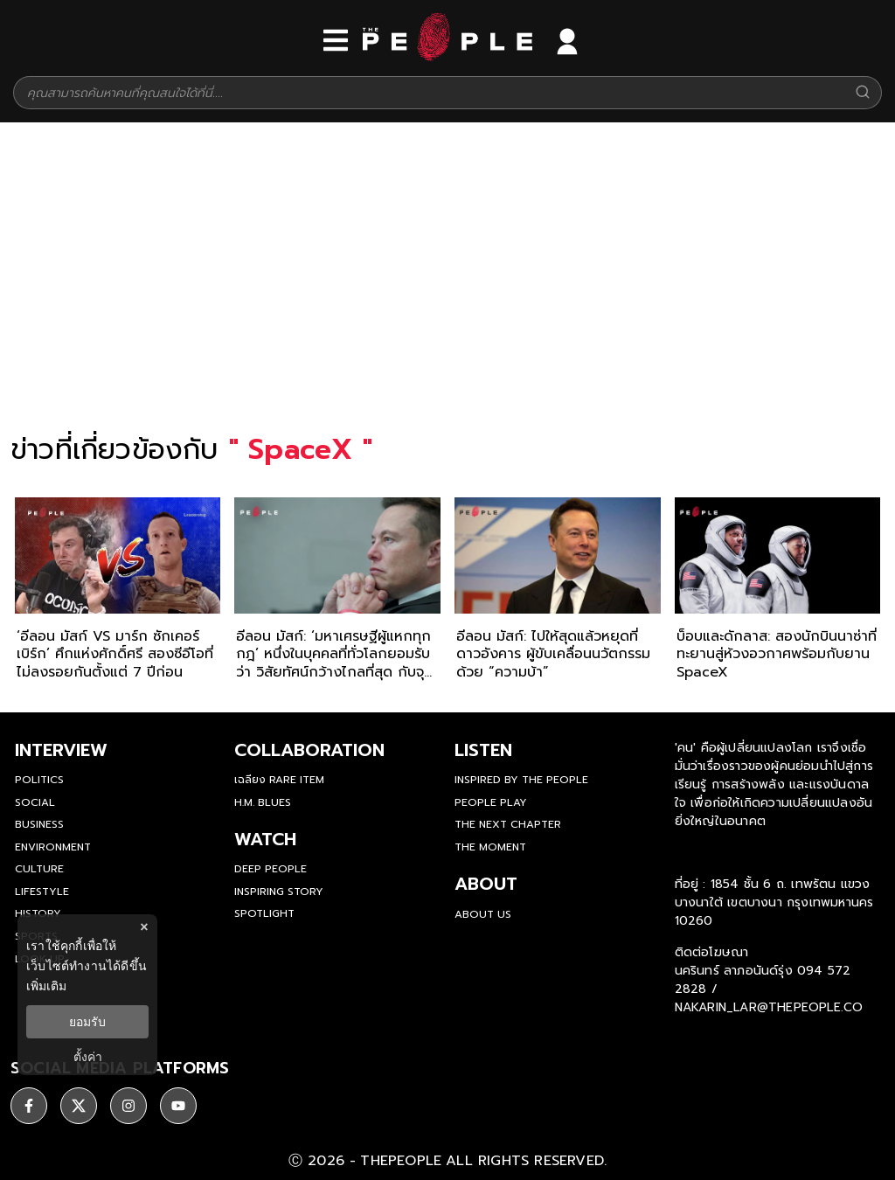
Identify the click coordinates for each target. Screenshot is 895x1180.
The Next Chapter (507, 824)
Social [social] (35, 802)
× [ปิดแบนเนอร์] (144, 927)
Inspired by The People (521, 780)
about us (482, 914)
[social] (28, 1105)
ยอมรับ (87, 1022)
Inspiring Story (278, 891)
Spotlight (264, 913)
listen (483, 750)
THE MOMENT (490, 847)
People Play (490, 802)
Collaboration (309, 750)
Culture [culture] (39, 869)
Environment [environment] (53, 847)
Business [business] (39, 824)
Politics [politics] (39, 780)
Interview (61, 750)
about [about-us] (485, 884)
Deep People (270, 869)
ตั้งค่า (87, 1057)
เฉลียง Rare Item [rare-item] (279, 780)
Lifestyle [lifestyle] (42, 891)
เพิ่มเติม (46, 986)
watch (265, 839)
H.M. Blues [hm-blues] (262, 802)
